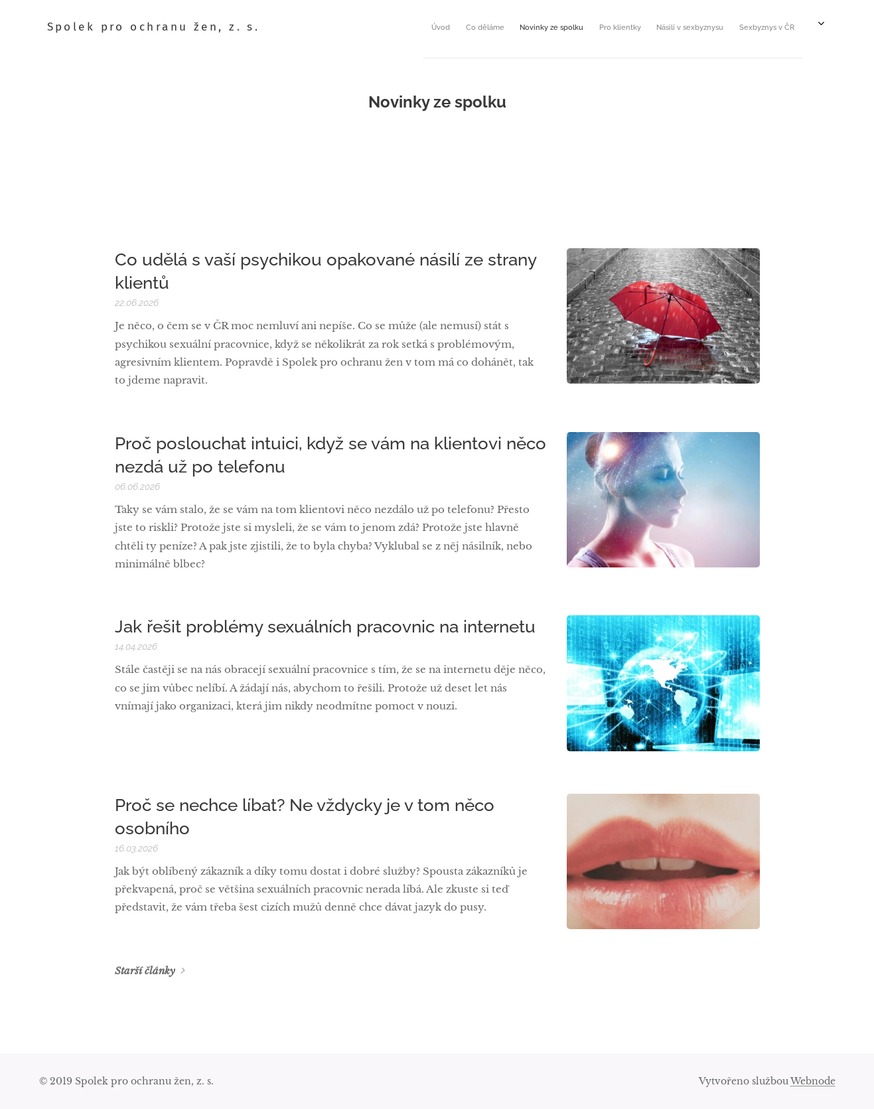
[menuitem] (513, 27)
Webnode (813, 1081)
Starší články (144, 970)
